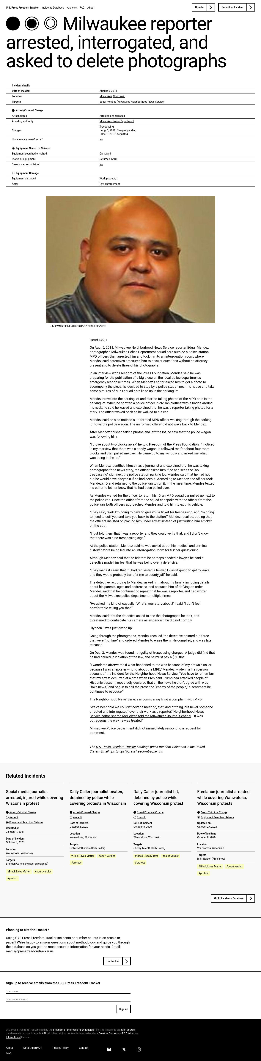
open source (127, 1029)
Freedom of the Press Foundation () (76, 1029)
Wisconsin (119, 96)
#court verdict (43, 871)
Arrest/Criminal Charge (29, 110)
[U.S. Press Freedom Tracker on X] (124, 1050)
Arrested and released (112, 115)
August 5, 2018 (108, 90)
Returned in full (108, 158)
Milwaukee (106, 96)
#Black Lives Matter (18, 871)
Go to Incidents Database (228, 898)
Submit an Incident (232, 7)
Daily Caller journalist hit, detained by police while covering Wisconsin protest (158, 797)
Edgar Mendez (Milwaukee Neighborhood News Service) (132, 101)
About (90, 7)
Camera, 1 (105, 153)
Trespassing (107, 126)
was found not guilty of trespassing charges (150, 653)
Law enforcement (110, 183)
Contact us (113, 961)
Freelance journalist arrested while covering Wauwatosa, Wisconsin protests (223, 797)
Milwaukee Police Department (117, 121)
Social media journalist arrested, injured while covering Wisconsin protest (34, 797)
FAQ (82, 7)
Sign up (123, 1009)
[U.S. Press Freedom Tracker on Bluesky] (109, 1050)
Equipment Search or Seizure (33, 148)
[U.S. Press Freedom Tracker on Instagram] (139, 1050)
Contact (83, 1047)
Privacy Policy (61, 1047)
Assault (13, 817)
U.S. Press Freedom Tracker (22, 7)
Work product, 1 (109, 178)
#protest (12, 878)
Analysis (72, 7)
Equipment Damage (27, 173)
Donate (199, 7)
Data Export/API (32, 1047)
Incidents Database (53, 7)
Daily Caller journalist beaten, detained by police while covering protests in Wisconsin (98, 797)
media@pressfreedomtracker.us (30, 951)
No (101, 139)
